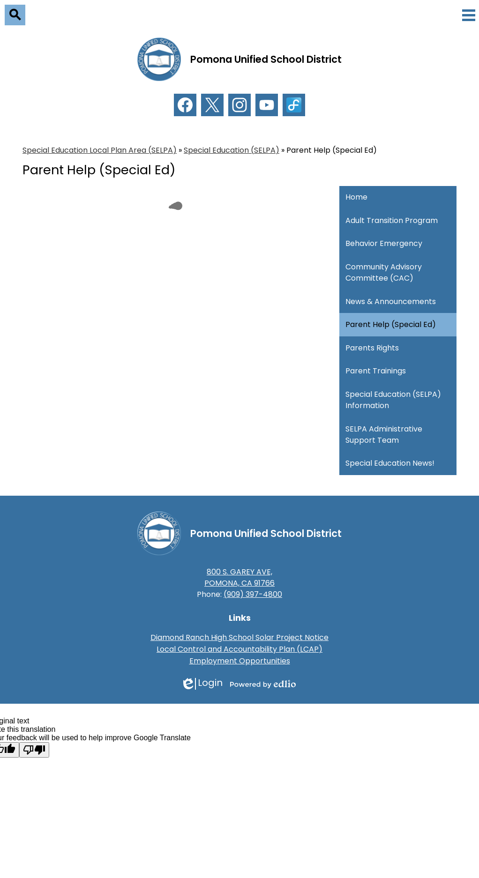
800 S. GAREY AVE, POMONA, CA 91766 (239, 577)
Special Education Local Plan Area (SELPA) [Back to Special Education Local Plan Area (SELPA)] (99, 150)
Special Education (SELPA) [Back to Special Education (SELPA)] (231, 150)
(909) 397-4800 (253, 594)
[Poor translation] (34, 750)
